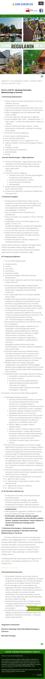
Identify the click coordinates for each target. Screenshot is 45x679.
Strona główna (11, 16)
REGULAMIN (19, 16)
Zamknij (39, 675)
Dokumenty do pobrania (9, 568)
